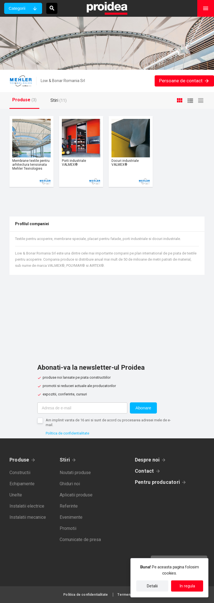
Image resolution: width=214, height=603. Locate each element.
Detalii (152, 585)
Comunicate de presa (80, 539)
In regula (187, 585)
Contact (144, 471)
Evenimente (71, 517)
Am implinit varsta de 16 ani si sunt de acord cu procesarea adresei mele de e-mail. (108, 422)
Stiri (65, 460)
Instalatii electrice (26, 506)
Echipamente (22, 483)
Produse (19, 460)
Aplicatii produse (76, 495)
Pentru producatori (157, 482)
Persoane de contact (184, 80)
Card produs (31, 151)
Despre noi (147, 460)
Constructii (19, 472)
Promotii (68, 528)
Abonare (143, 407)
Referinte (69, 506)
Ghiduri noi (70, 483)
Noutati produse (75, 472)
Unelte (15, 495)
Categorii (17, 8)
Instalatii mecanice (27, 517)
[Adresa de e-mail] (82, 408)
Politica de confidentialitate (67, 433)
